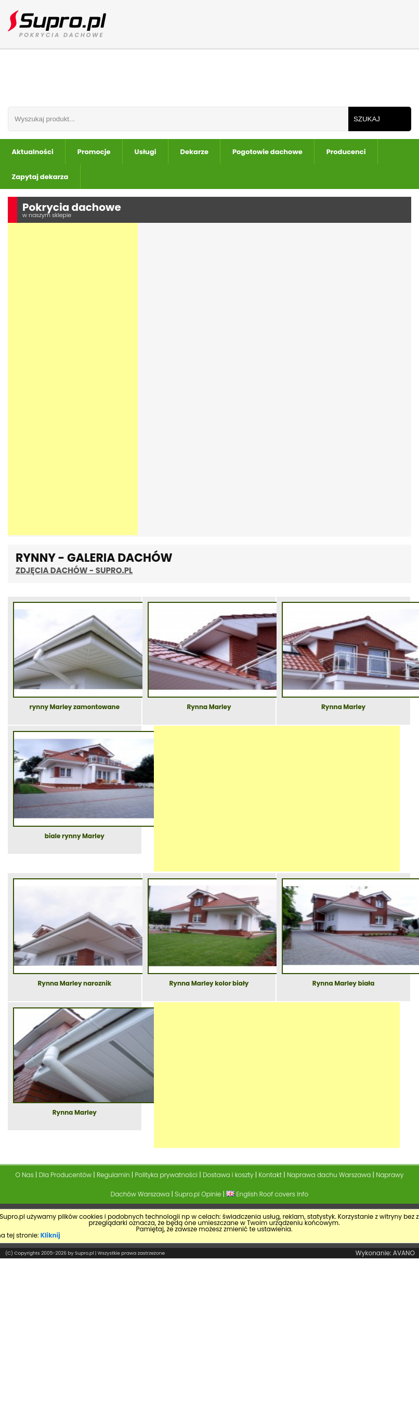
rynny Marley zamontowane (75, 707)
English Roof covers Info (267, 1194)
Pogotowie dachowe (267, 152)
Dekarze (194, 152)
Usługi (145, 152)
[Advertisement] (73, 379)
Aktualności (33, 152)
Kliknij (50, 1235)
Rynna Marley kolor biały (209, 984)
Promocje (94, 152)
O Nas (25, 1174)
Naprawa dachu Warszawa (329, 1174)
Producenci (346, 152)
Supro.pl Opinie (198, 1194)
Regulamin (113, 1174)
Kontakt (270, 1174)
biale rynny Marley (74, 836)
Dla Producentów (65, 1174)
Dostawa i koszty (228, 1174)
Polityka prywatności (166, 1174)
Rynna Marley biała (343, 984)
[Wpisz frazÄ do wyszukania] (178, 119)
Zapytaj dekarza (40, 177)
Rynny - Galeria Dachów (94, 563)
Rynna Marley (209, 707)
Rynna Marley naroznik (74, 984)
